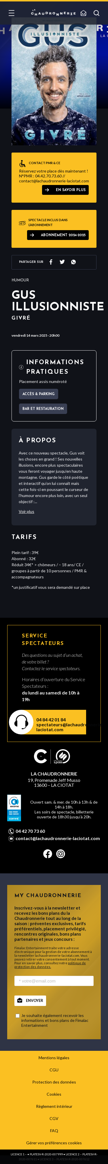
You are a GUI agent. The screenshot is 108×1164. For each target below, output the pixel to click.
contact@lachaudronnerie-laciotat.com (58, 838)
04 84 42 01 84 (51, 719)
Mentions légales (54, 1057)
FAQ (54, 1130)
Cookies (54, 1094)
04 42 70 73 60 (30, 831)
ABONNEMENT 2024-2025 (63, 235)
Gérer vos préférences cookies (54, 1142)
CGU (54, 1069)
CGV (54, 1118)
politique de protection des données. (50, 965)
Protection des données (54, 1081)
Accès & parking (38, 394)
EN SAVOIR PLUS (71, 190)
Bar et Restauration (43, 409)
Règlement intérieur (54, 1106)
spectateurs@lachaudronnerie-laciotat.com (57, 727)
